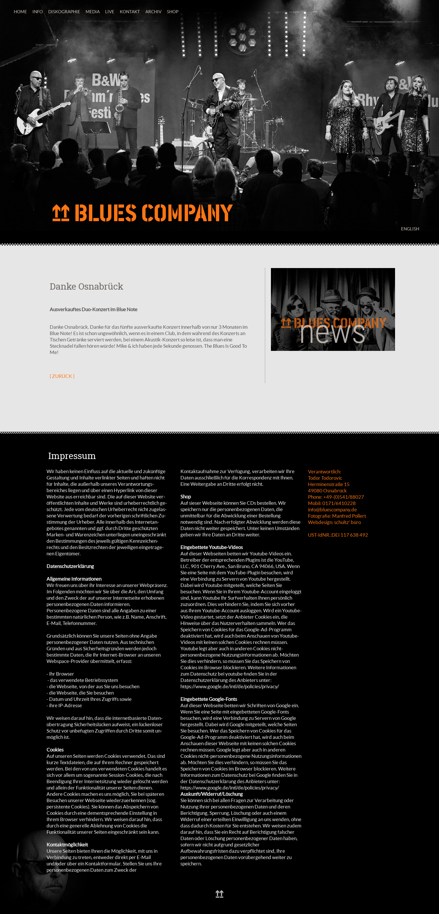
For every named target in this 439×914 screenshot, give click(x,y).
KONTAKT (130, 11)
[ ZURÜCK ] (62, 376)
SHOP (172, 11)
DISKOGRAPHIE (64, 11)
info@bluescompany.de (332, 509)
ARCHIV (153, 11)
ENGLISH (410, 228)
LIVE (109, 11)
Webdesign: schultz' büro (334, 522)
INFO (37, 11)
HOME (20, 11)
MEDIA (93, 11)
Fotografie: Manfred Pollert (337, 516)
